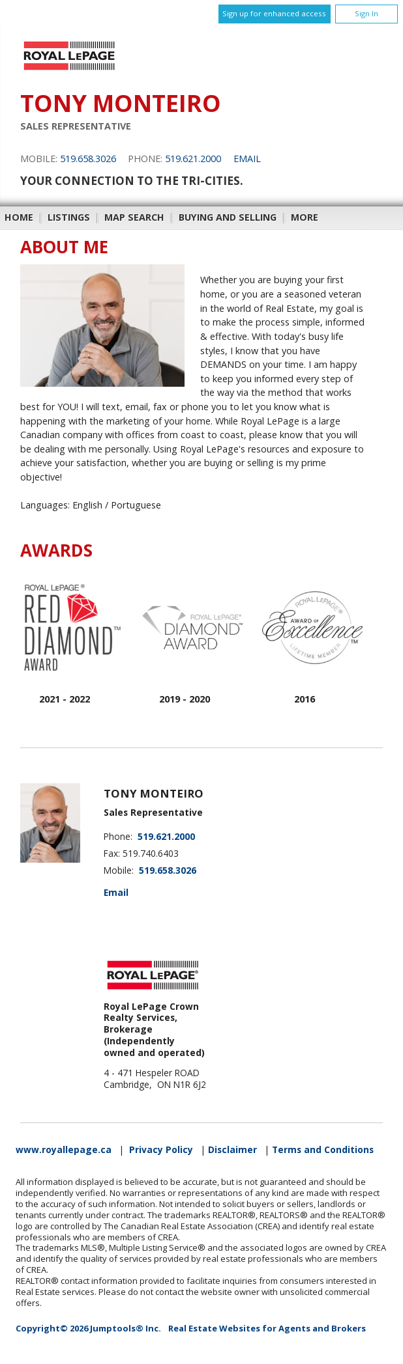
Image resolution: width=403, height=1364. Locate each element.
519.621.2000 (193, 158)
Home (19, 217)
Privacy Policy (161, 1150)
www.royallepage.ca (64, 1150)
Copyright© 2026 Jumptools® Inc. (88, 1328)
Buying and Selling (227, 217)
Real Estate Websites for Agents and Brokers (267, 1328)
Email (247, 158)
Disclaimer (232, 1150)
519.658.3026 (88, 158)
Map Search (134, 217)
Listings (69, 217)
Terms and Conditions (323, 1150)
